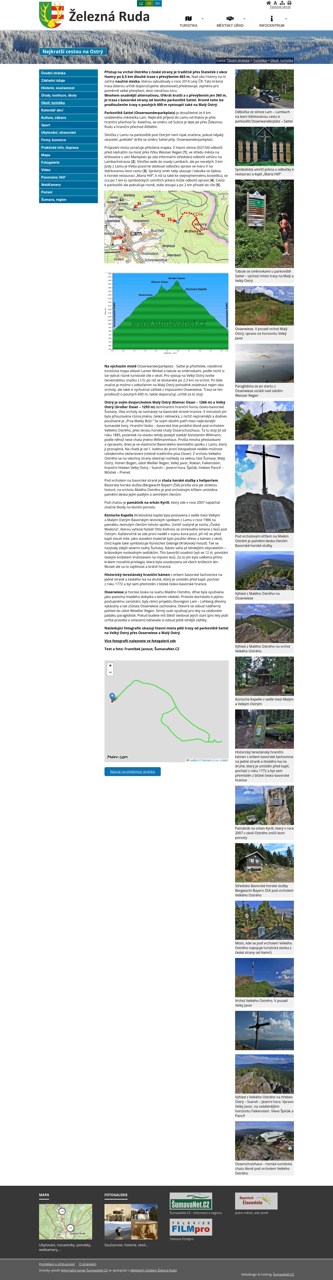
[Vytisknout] (289, 3)
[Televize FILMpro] (191, 1234)
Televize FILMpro (181, 1239)
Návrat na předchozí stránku (132, 771)
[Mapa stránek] (282, 3)
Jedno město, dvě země (251, 1213)
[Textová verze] (280, 7)
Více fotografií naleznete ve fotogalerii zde (140, 641)
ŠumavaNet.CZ (283, 1274)
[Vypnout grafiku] (275, 3)
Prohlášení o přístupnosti (57, 1264)
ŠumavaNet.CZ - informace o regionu (196, 1213)
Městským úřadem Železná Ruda (153, 1270)
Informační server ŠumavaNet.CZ (84, 1270)
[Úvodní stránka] (268, 3)
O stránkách (87, 1264)
